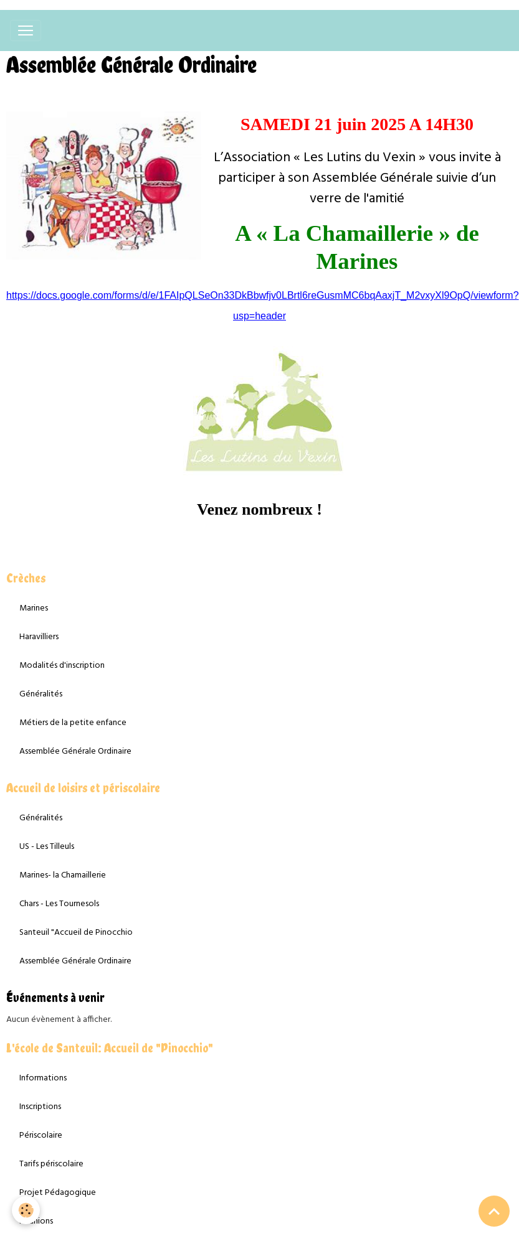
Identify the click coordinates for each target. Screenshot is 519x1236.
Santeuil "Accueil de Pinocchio (76, 932)
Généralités (40, 694)
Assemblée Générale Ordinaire (75, 751)
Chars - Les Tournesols (59, 904)
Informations (43, 1078)
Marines (33, 608)
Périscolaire (40, 1135)
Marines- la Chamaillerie (62, 875)
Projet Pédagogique (57, 1193)
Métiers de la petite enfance (72, 723)
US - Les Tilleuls (46, 847)
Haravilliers (39, 637)
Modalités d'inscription (62, 665)
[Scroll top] (494, 1211)
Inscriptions (40, 1107)
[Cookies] (26, 1210)
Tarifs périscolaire (51, 1164)
